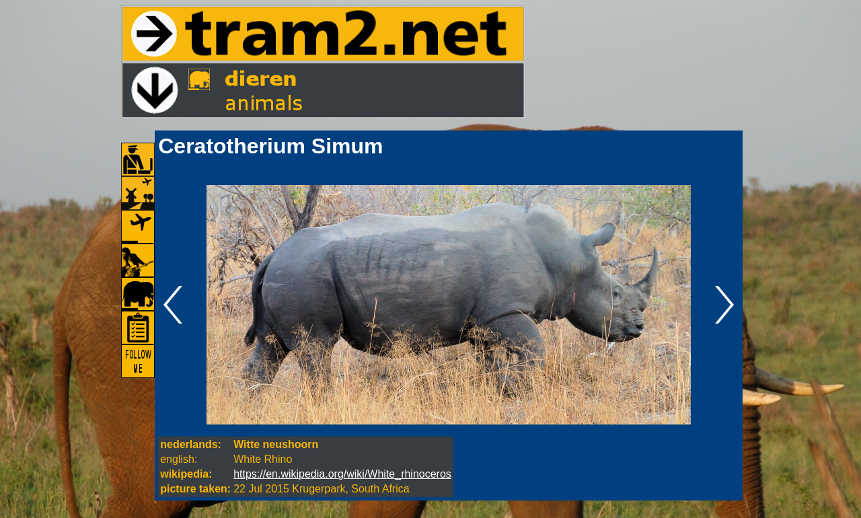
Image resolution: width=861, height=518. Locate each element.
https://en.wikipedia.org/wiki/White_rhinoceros (342, 474)
